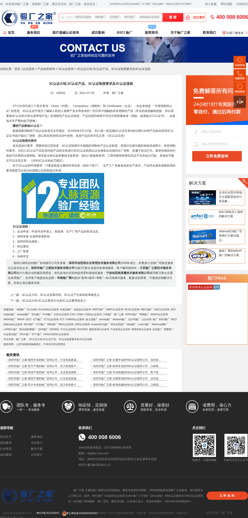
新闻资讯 (151, 31)
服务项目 (33, 31)
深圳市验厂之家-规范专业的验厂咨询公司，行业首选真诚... (43, 359)
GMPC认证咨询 (114, 309)
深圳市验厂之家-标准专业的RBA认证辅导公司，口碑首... (127, 366)
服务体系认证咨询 (99, 329)
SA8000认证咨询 (75, 319)
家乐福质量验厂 (28, 329)
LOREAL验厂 (11, 329)
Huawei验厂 (23, 314)
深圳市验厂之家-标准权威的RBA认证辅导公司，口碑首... (127, 384)
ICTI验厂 (38, 319)
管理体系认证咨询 (141, 329)
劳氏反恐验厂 (118, 324)
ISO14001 (82, 329)
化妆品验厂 (66, 309)
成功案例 (98, 32)
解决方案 (197, 183)
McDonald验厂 (160, 324)
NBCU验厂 (147, 309)
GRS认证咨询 (82, 324)
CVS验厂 (115, 17)
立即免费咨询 (217, 156)
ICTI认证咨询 (51, 319)
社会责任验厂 (11, 334)
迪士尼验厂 (92, 319)
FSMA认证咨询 (93, 314)
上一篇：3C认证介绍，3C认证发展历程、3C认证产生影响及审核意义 (55, 294)
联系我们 (209, 32)
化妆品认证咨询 (82, 309)
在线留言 (242, 4)
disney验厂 (105, 319)
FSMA (79, 314)
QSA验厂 (43, 329)
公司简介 (37, 454)
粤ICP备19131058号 (48, 513)
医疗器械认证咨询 (65, 32)
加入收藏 (211, 4)
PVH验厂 (48, 314)
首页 (11, 32)
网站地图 (226, 4)
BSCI (174, 319)
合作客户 (37, 442)
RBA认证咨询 (83, 17)
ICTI (62, 319)
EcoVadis (32, 309)
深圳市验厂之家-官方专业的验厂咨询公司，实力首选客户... (43, 384)
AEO (173, 309)
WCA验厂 (130, 17)
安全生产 (6, 436)
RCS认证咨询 (132, 309)
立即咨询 (227, 495)
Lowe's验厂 (144, 324)
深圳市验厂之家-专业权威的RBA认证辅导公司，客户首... (127, 372)
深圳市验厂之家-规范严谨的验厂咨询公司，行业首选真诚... (43, 378)
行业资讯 (6, 448)
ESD (72, 314)
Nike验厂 (132, 324)
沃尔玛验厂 (134, 319)
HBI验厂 (21, 309)
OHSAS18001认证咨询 (56, 334)
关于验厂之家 (180, 32)
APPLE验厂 (131, 314)
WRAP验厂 (10, 319)
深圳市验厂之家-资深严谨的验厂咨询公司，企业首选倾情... (43, 372)
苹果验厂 (144, 314)
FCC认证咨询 (68, 329)
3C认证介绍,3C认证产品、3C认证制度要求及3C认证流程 (60, 339)
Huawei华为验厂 (100, 324)
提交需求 (195, 17)
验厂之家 (119, 314)
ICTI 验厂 (37, 334)
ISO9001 (54, 329)
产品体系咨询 (46, 69)
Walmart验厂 (120, 319)
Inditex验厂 (10, 314)
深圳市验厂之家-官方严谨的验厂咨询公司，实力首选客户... (43, 366)
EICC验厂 (25, 334)
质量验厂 (169, 329)
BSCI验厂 (164, 319)
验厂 (155, 319)
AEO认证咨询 (161, 309)
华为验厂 (36, 314)
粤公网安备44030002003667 (80, 513)
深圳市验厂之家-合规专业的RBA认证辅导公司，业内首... (127, 359)
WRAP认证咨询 (159, 314)
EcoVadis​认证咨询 (48, 309)
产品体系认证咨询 (120, 329)
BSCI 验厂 (124, 32)
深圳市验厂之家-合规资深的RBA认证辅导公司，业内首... (127, 378)
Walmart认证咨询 (149, 17)
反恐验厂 (157, 329)
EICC (29, 319)
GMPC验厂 (98, 309)
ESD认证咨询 (61, 314)
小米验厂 (108, 314)
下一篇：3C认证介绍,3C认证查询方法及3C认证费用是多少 (48, 300)
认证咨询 (28, 69)
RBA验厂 (100, 17)
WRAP (21, 319)
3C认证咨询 (66, 69)
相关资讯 (12, 355)
